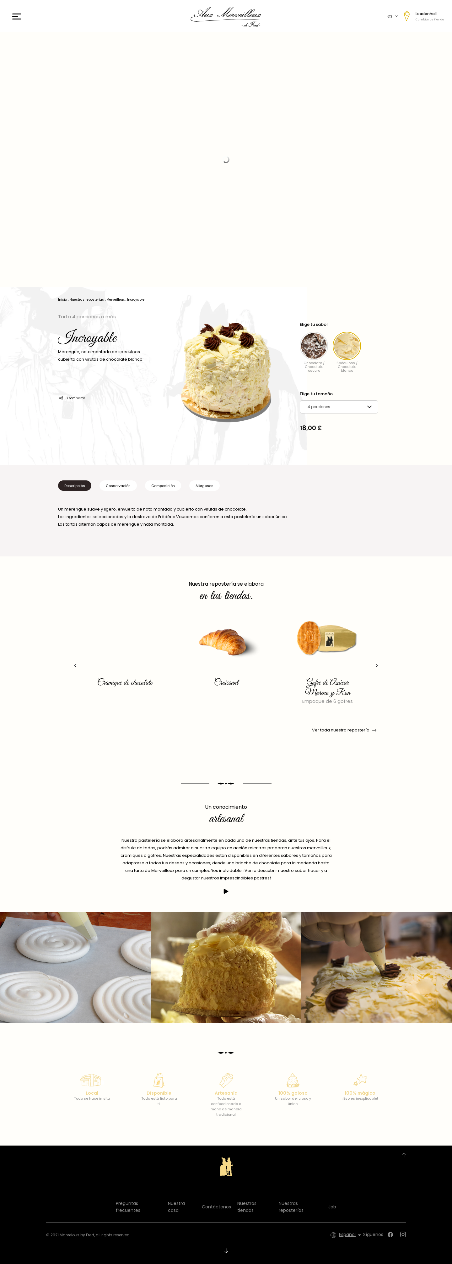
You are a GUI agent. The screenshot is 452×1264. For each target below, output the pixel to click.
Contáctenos (216, 1207)
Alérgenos (204, 485)
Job (332, 1207)
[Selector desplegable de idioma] (351, 1235)
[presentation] (74, 665)
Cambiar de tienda (430, 19)
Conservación (118, 485)
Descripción (74, 485)
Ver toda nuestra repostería (343, 730)
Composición (163, 485)
